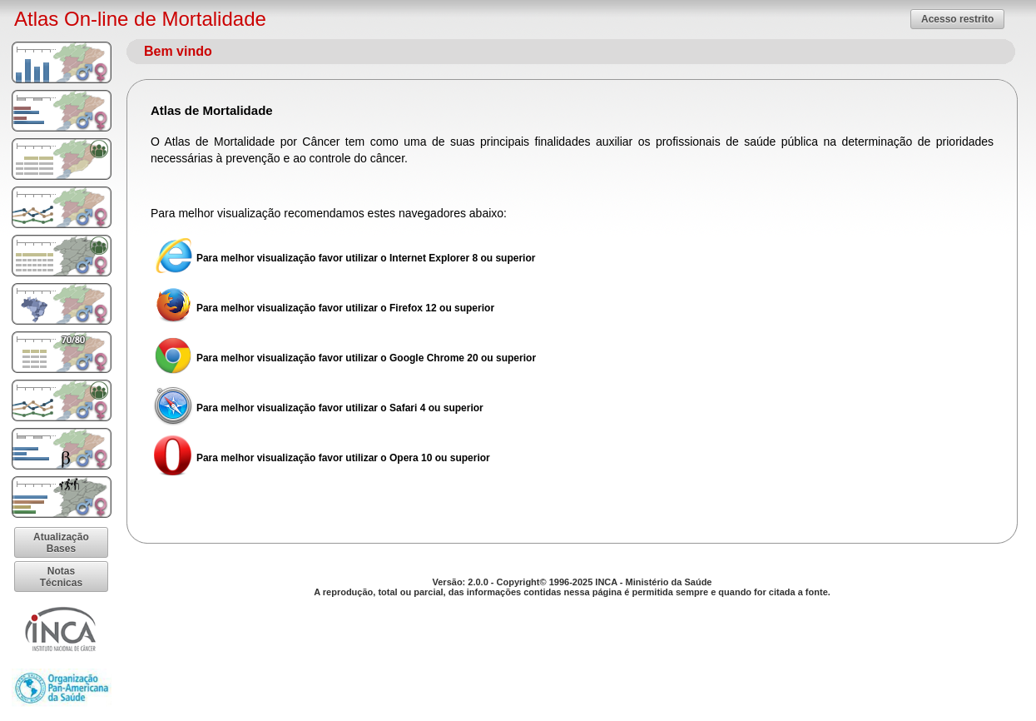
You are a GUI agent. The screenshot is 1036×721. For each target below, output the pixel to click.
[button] (957, 18)
